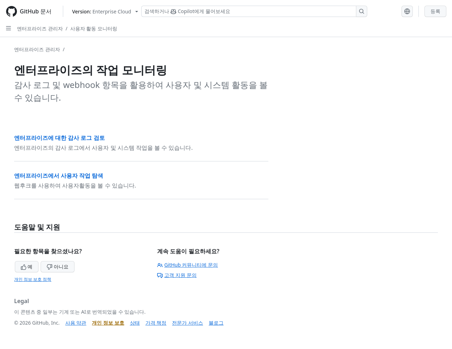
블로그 (216, 322)
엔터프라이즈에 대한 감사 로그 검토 (59, 138)
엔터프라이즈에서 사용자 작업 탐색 (58, 175)
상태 (135, 322)
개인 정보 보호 (108, 322)
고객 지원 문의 (176, 275)
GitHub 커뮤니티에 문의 (187, 264)
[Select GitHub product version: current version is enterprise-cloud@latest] (105, 11)
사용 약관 (76, 322)
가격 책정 (156, 322)
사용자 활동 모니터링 (93, 28)
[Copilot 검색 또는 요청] (254, 11)
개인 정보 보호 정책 (32, 279)
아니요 (58, 266)
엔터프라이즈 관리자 (40, 28)
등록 (435, 11)
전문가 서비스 (187, 322)
